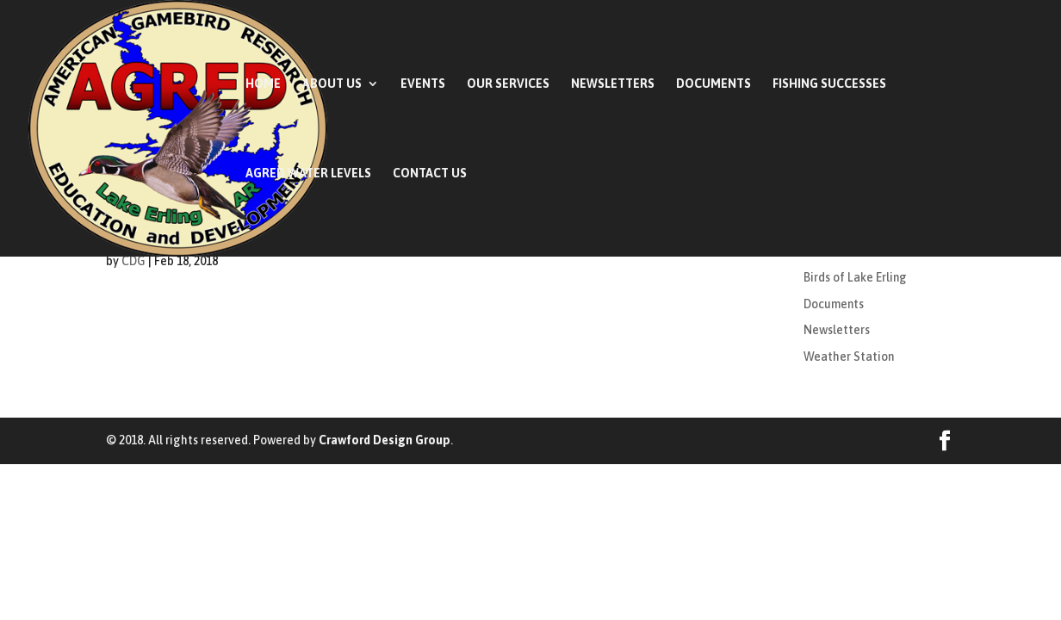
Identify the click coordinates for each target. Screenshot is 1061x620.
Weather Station (849, 356)
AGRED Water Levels (308, 173)
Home (263, 84)
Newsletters (613, 84)
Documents (713, 84)
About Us (332, 84)
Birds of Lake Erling (855, 277)
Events (422, 84)
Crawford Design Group (384, 440)
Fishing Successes (829, 84)
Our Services (508, 84)
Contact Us (430, 173)
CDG (133, 261)
